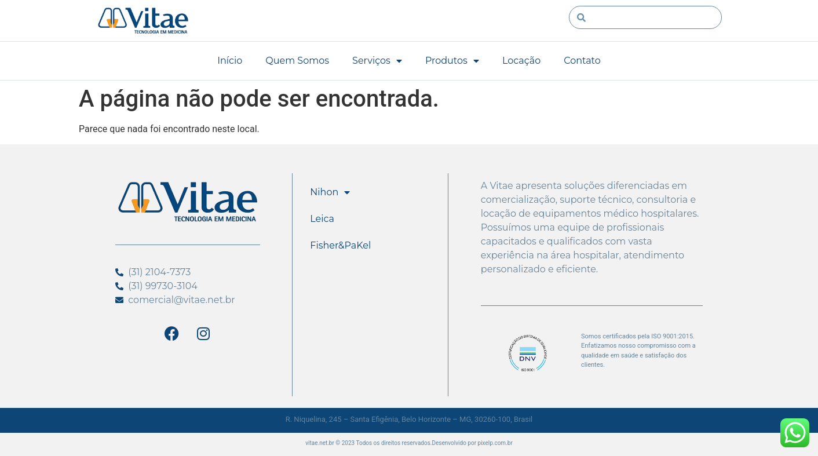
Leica (322, 218)
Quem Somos (297, 60)
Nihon (330, 192)
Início (229, 60)
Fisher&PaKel (340, 245)
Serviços (377, 60)
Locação (521, 60)
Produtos (452, 60)
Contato (582, 60)
